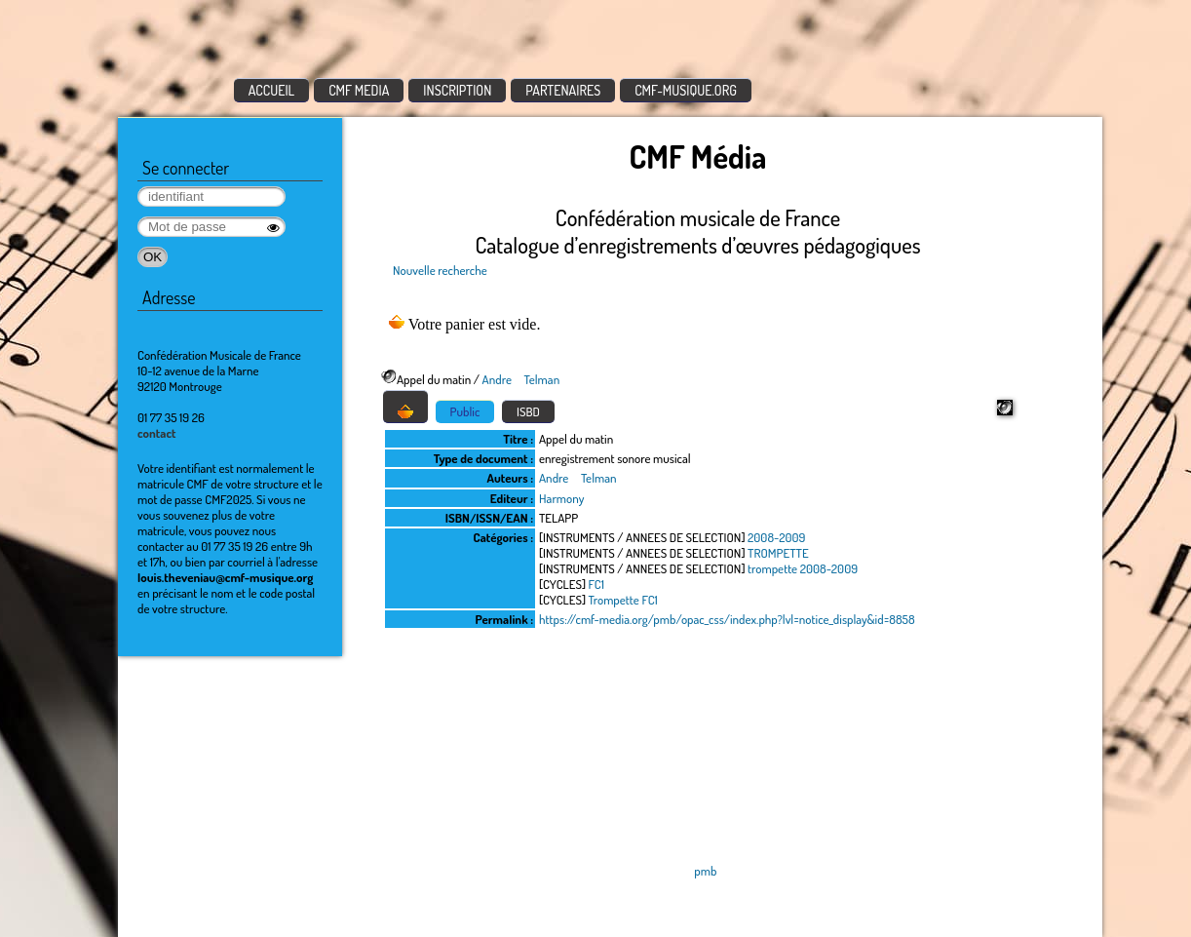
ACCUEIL (272, 90)
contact (156, 433)
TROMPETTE (778, 553)
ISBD (528, 411)
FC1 (596, 584)
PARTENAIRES (562, 90)
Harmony (561, 498)
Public (465, 411)
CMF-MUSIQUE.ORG (685, 90)
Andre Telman (521, 379)
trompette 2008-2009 (803, 568)
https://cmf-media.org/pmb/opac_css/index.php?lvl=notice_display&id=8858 (727, 619)
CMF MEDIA (358, 90)
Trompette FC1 (623, 599)
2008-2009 (776, 537)
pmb (705, 870)
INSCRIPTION (457, 90)
